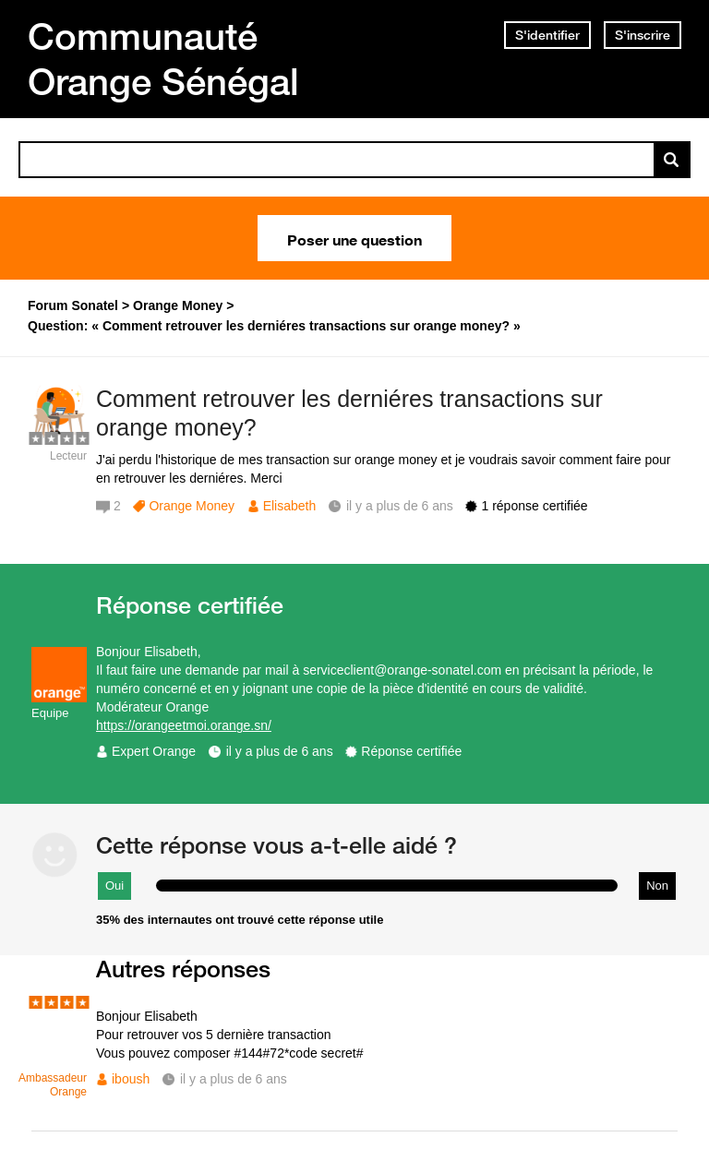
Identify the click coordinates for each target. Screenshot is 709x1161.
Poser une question (354, 238)
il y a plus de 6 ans (279, 751)
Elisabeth (290, 505)
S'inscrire (642, 35)
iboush (131, 1078)
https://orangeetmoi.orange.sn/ (183, 725)
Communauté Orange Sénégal (163, 58)
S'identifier (547, 35)
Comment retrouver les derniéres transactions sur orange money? (349, 413)
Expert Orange (154, 751)
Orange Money (191, 505)
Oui (114, 885)
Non (657, 885)
